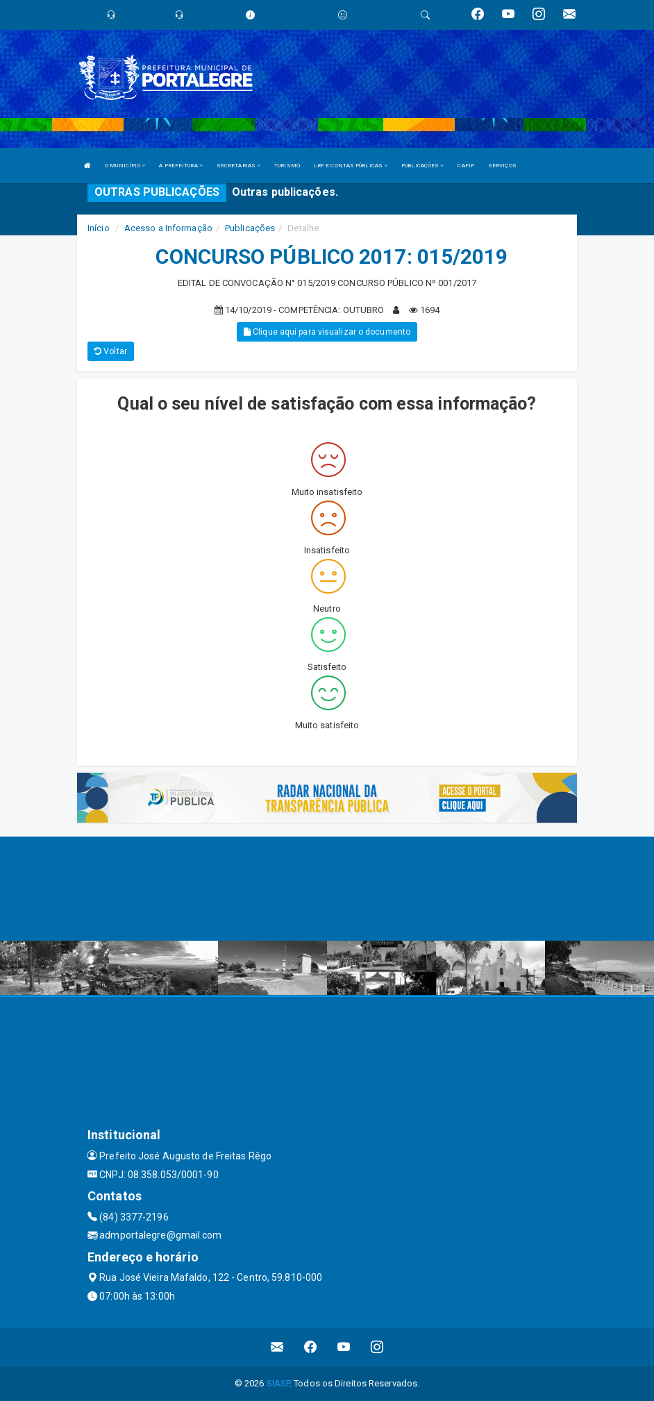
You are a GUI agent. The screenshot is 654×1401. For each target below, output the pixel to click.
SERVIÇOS (502, 165)
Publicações (250, 228)
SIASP (278, 1383)
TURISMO (287, 165)
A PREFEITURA (180, 165)
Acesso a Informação (168, 228)
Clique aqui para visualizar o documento (327, 332)
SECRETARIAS (238, 165)
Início (98, 228)
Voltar (110, 351)
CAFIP (466, 165)
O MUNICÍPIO (125, 165)
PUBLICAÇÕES (422, 165)
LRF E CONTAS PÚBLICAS (350, 165)
